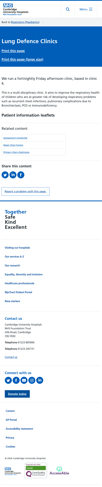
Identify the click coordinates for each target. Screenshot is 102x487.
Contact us (11, 357)
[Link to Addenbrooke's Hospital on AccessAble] (59, 470)
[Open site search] (68, 9)
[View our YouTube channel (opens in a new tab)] (24, 380)
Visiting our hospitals (17, 247)
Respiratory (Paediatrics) (25, 22)
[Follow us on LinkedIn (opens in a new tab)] (40, 380)
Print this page (13, 51)
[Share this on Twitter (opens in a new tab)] (5, 174)
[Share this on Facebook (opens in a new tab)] (21, 174)
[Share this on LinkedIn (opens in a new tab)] (13, 174)
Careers (10, 410)
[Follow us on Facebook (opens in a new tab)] (16, 380)
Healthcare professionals (19, 283)
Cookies (10, 446)
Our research (12, 265)
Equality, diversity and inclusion (24, 274)
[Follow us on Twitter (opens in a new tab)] (9, 380)
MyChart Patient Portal (18, 292)
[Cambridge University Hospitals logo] (18, 9)
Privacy (10, 437)
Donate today (17, 394)
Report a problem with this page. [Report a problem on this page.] (25, 191)
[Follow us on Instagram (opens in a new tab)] (32, 380)
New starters (12, 301)
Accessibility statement (19, 428)
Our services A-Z (14, 256)
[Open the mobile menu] (86, 9)
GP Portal (11, 419)
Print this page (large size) (22, 59)
